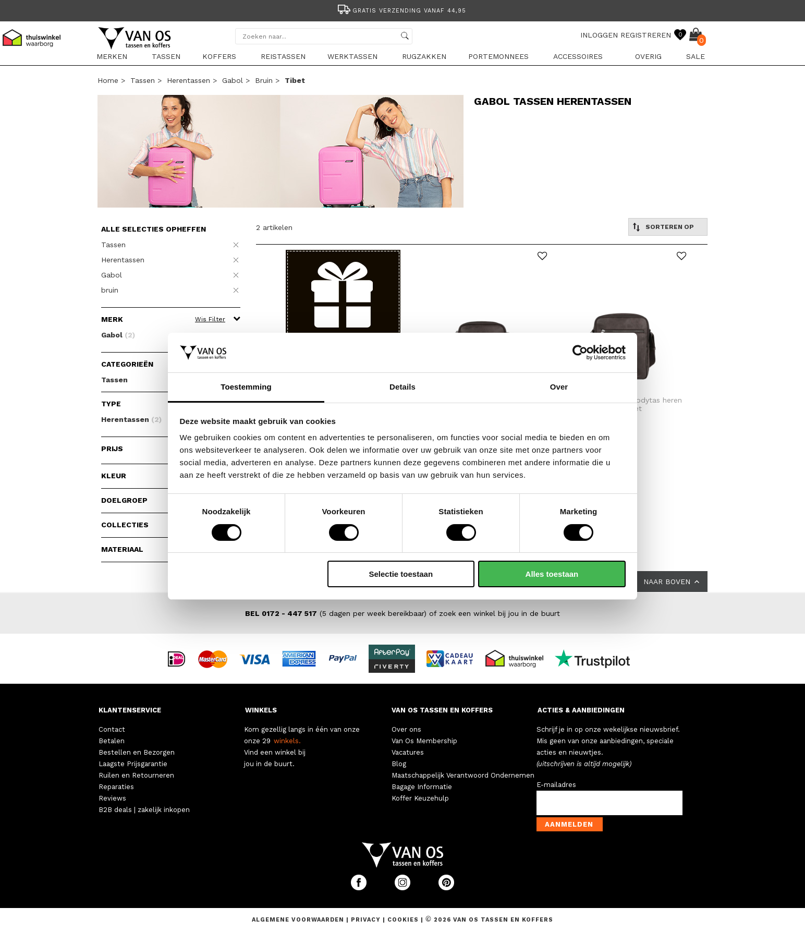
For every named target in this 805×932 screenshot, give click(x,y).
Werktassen (352, 56)
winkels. (287, 741)
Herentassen (188, 80)
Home (107, 80)
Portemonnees (498, 56)
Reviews (112, 798)
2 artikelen (274, 227)
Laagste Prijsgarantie (133, 764)
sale (695, 56)
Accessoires (578, 56)
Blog (399, 764)
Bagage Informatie (422, 787)
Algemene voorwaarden (299, 919)
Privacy (367, 919)
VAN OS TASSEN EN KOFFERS (442, 710)
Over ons (406, 729)
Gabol (232, 80)
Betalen (112, 741)
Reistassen (283, 56)
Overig (648, 56)
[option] (402, 9)
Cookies (403, 919)
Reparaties (116, 787)
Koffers (219, 56)
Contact (112, 729)
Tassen (166, 56)
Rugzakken (424, 56)
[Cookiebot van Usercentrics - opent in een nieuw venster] (580, 352)
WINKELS (261, 710)
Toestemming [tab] (246, 386)
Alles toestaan (552, 574)
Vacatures (408, 752)
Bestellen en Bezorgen (137, 752)
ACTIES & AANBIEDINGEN (581, 710)
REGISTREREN (645, 35)
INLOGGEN (599, 35)
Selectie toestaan (401, 574)
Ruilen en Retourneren (136, 775)
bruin (264, 80)
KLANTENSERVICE (130, 710)
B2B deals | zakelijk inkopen (144, 810)
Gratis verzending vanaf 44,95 (401, 10)
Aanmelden (569, 824)
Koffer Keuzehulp (420, 798)
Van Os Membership (424, 741)
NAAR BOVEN (672, 581)
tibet (295, 80)
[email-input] (609, 803)
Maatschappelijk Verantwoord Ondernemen (463, 775)
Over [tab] (559, 386)
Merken (111, 56)
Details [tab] (402, 386)
